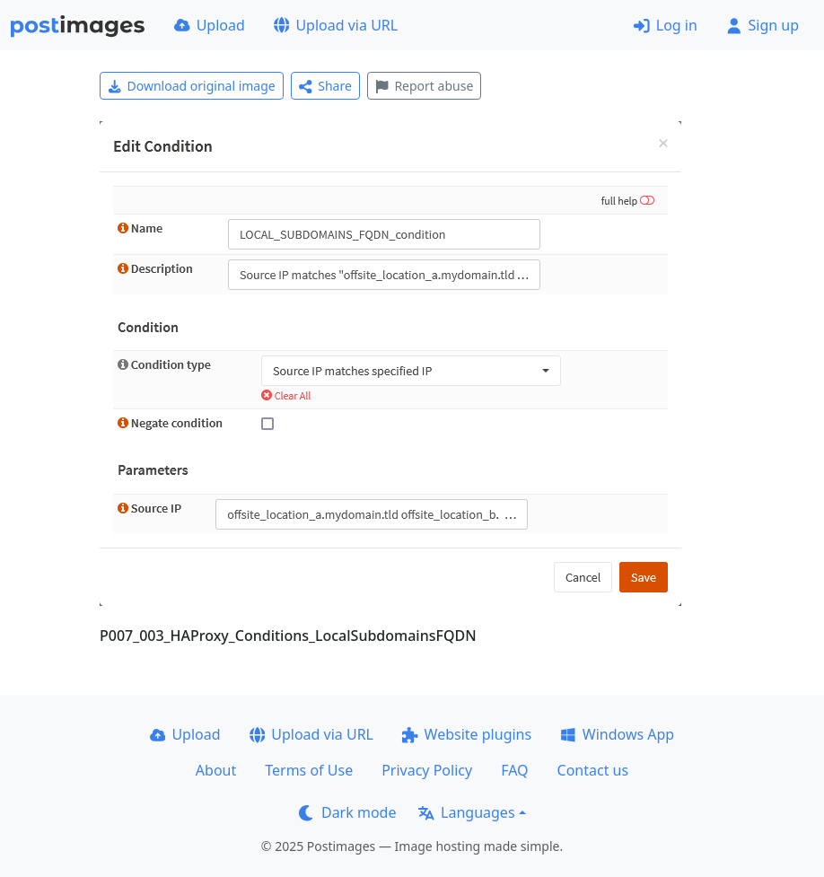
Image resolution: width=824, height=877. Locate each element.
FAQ (514, 770)
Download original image (192, 85)
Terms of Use (309, 770)
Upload (209, 25)
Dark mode (347, 812)
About (216, 770)
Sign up (762, 25)
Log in (665, 25)
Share (325, 85)
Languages (466, 812)
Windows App (617, 734)
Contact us (593, 770)
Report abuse (424, 85)
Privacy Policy (426, 770)
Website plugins (466, 734)
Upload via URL (336, 25)
